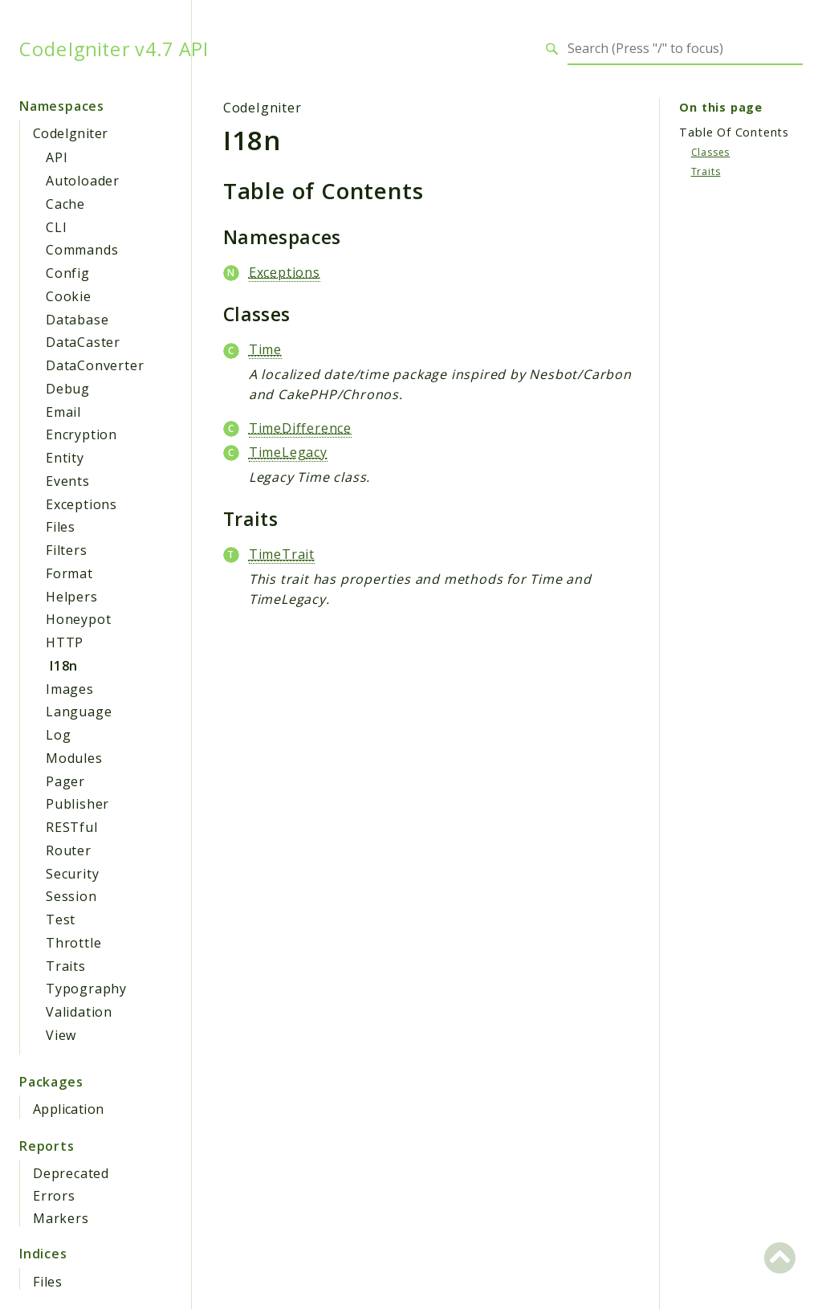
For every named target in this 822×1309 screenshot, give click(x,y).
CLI (56, 227)
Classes (710, 152)
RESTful (72, 827)
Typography (86, 988)
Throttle (73, 943)
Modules (74, 758)
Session (71, 896)
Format (69, 573)
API (56, 157)
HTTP (64, 642)
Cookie (69, 296)
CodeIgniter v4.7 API (114, 49)
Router (69, 850)
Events (68, 481)
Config (68, 273)
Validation (79, 1012)
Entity (65, 458)
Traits (66, 966)
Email (63, 412)
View (61, 1035)
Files (60, 527)
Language (79, 711)
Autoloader (83, 181)
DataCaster (83, 342)
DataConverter (95, 365)
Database (77, 319)
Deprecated (71, 1173)
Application (68, 1109)
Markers (61, 1218)
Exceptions (81, 504)
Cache (65, 204)
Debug (68, 389)
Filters (66, 550)
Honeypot (78, 619)
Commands (82, 250)
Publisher (77, 804)
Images (70, 689)
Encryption (81, 434)
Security (72, 874)
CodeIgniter (70, 133)
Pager (65, 781)
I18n (64, 666)
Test (60, 919)
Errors (54, 1196)
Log (58, 735)
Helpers (72, 597)
